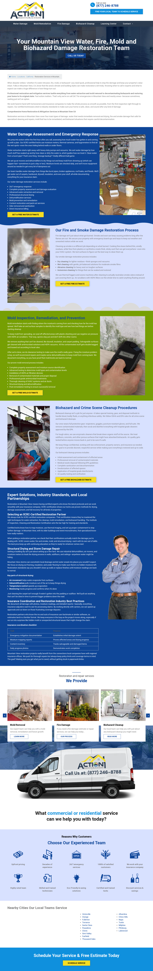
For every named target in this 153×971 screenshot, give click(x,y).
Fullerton (86, 919)
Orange (85, 917)
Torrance (86, 922)
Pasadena (86, 928)
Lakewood (123, 930)
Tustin (121, 922)
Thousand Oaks (88, 939)
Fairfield (85, 936)
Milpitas (122, 925)
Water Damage (20, 24)
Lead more (18, 737)
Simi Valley (86, 933)
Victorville (86, 914)
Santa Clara (87, 925)
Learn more (66, 737)
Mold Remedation (42, 24)
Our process (113, 737)
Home (12, 77)
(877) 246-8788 (107, 5)
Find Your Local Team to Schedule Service (116, 11)
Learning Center (109, 24)
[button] (5, 715)
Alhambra (123, 914)
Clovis (84, 930)
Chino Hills (123, 917)
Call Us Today (76, 55)
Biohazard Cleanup (85, 24)
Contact (127, 24)
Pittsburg (122, 928)
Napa (121, 919)
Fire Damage (63, 24)
